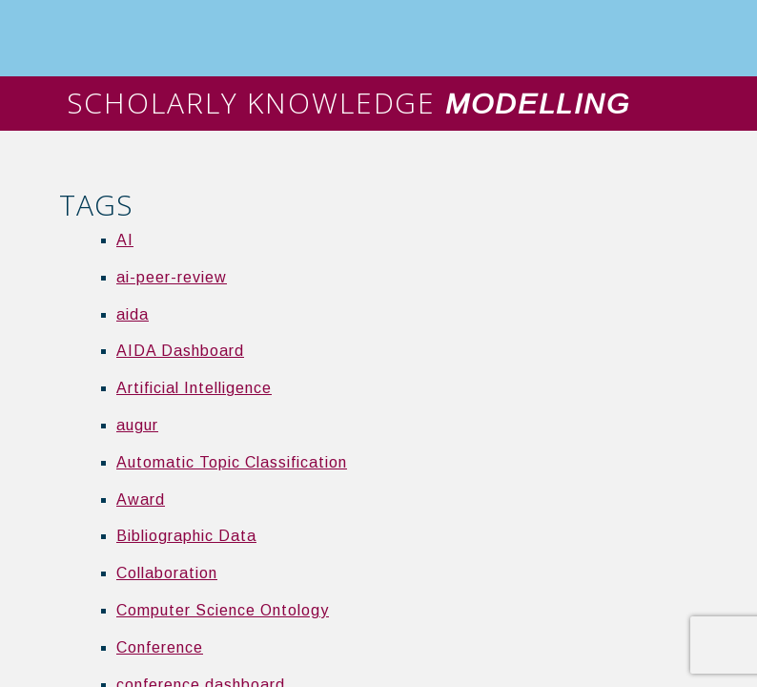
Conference (159, 647)
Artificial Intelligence (194, 388)
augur (137, 425)
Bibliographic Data (186, 536)
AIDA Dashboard (180, 351)
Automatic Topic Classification (231, 462)
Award (140, 499)
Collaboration (166, 573)
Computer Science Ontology (222, 610)
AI (124, 240)
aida (132, 314)
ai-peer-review (171, 277)
